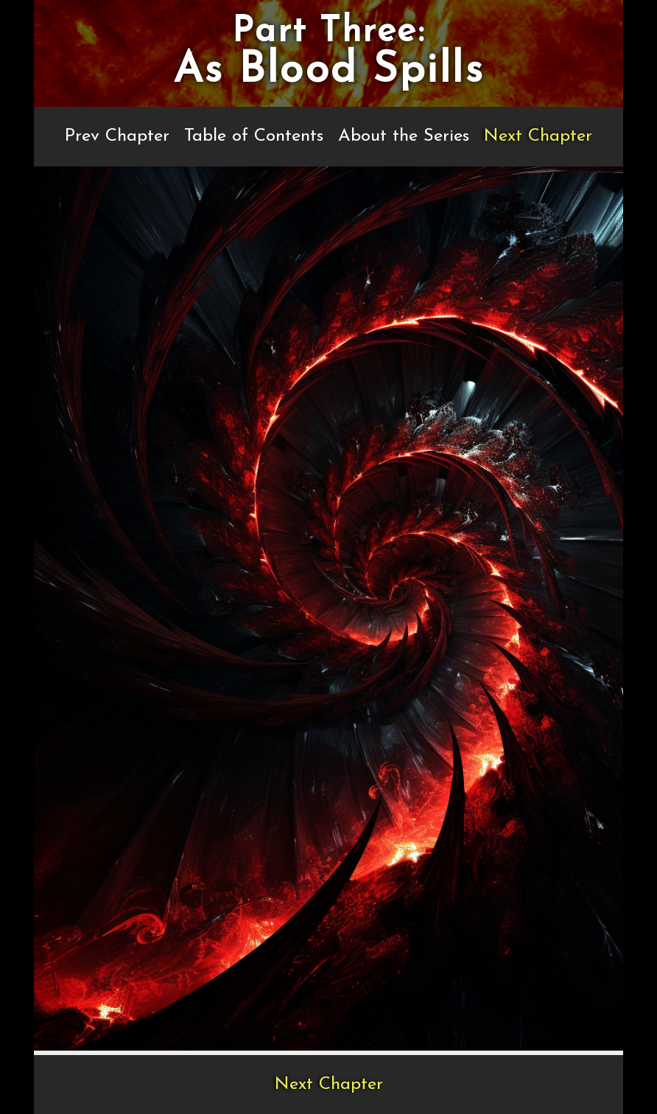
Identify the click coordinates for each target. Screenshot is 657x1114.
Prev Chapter (117, 136)
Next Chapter (538, 136)
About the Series (403, 136)
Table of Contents (253, 136)
